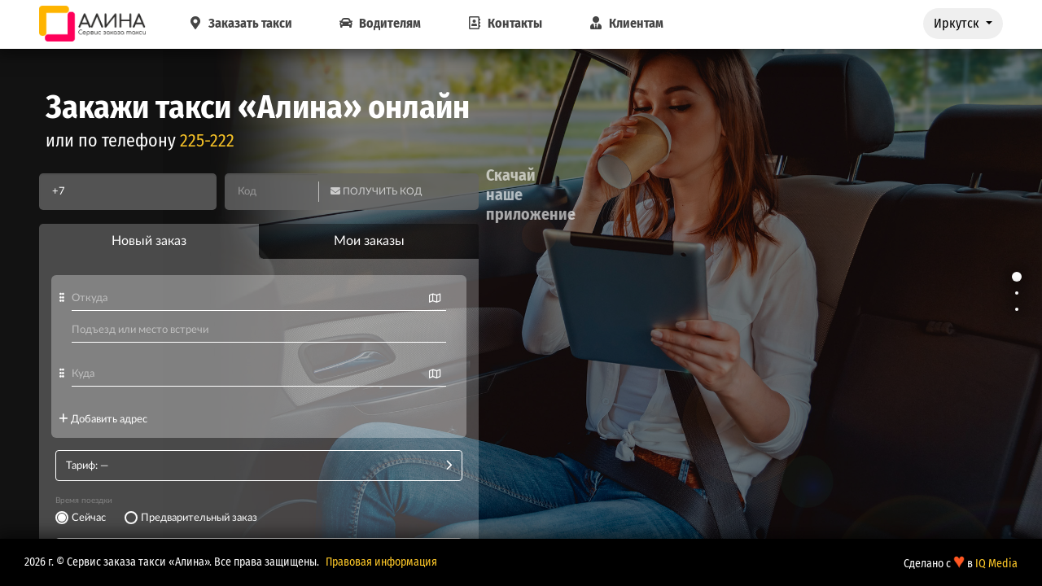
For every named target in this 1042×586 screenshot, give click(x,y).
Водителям (378, 23)
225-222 (207, 140)
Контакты (503, 23)
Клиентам (624, 23)
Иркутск (958, 23)
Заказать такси (239, 23)
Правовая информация (381, 562)
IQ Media (996, 564)
